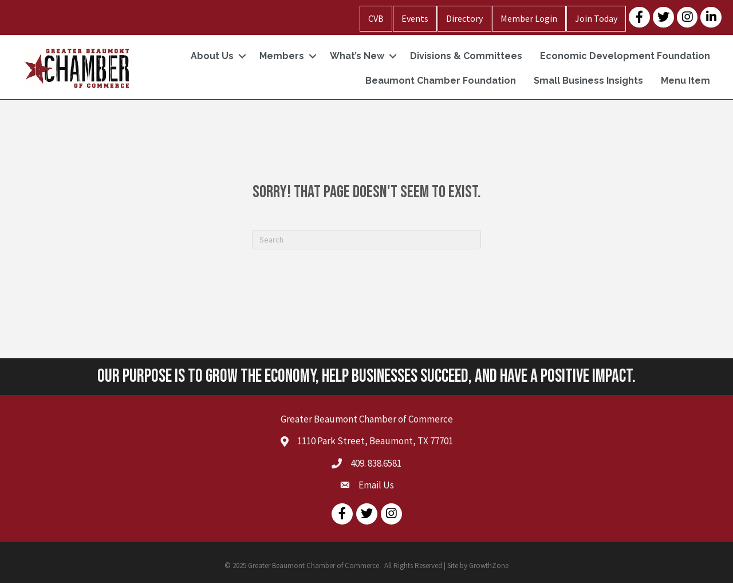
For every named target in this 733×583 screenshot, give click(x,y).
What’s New (357, 55)
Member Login (529, 18)
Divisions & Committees (466, 55)
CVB (376, 18)
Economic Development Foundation (625, 55)
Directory (464, 18)
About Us (212, 55)
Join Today (596, 18)
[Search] (366, 239)
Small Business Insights (588, 80)
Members (281, 55)
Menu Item (685, 80)
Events (414, 18)
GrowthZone (489, 565)
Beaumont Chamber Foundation (440, 80)
